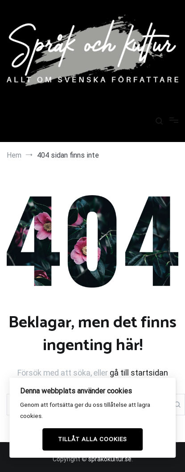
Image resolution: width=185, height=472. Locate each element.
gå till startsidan (139, 372)
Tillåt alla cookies (92, 439)
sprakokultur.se (110, 459)
